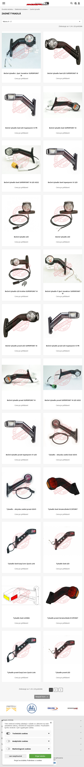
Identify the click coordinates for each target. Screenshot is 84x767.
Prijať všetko (40, 756)
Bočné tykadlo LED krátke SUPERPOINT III (21, 291)
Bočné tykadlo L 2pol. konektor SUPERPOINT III (21, 74)
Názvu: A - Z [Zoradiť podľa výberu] (42, 21)
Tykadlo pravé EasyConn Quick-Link (21, 672)
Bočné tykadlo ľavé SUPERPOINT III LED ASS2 (21, 182)
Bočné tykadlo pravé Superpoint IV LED (21, 455)
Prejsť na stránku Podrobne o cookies (28, 760)
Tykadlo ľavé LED (62, 564)
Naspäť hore (42, 696)
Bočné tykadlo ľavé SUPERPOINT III (62, 128)
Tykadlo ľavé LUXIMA (21, 618)
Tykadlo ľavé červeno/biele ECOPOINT (63, 509)
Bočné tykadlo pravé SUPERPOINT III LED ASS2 (63, 400)
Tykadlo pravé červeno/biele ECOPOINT (62, 618)
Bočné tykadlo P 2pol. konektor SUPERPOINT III (62, 292)
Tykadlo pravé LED (62, 672)
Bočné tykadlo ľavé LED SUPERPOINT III (62, 73)
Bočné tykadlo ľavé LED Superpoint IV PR (21, 128)
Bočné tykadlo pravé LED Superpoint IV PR (62, 346)
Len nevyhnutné (15, 756)
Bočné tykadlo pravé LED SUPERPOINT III (21, 346)
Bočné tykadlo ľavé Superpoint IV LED (63, 182)
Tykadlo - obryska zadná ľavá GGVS (63, 455)
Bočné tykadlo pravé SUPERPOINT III (21, 400)
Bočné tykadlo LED (21, 237)
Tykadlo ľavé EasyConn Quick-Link (21, 564)
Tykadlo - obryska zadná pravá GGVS (21, 509)
